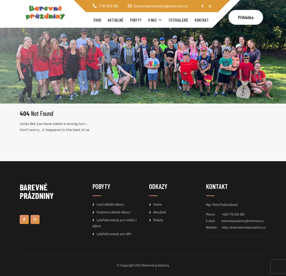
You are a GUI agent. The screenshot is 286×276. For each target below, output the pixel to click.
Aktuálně (116, 20)
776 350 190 (108, 6)
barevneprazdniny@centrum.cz (161, 6)
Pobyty (135, 20)
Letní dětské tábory (110, 204)
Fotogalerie (178, 20)
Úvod (97, 20)
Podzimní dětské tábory (113, 212)
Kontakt (202, 20)
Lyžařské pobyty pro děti (113, 234)
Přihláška (246, 17)
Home (157, 204)
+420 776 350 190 (233, 214)
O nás (152, 20)
